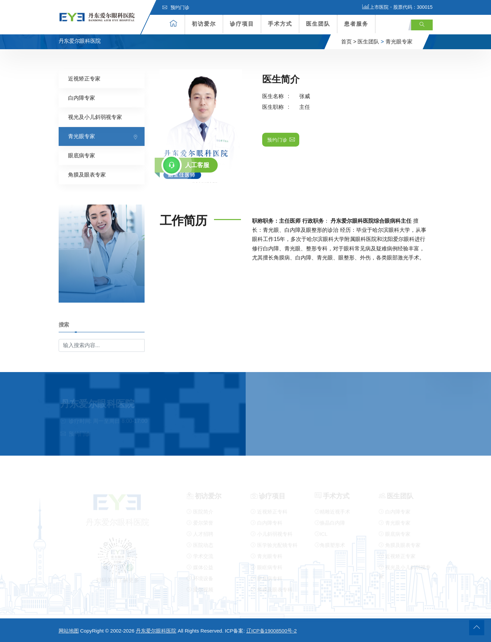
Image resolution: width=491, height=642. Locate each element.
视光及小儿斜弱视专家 (95, 117)
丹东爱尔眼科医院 (156, 631)
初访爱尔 (204, 24)
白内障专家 (81, 97)
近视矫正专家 (84, 78)
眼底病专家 (81, 155)
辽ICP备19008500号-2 (271, 631)
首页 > (349, 41)
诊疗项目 (242, 24)
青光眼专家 (399, 41)
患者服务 (356, 24)
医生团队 (318, 24)
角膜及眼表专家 (87, 174)
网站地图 (69, 631)
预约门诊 (175, 7)
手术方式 (280, 24)
